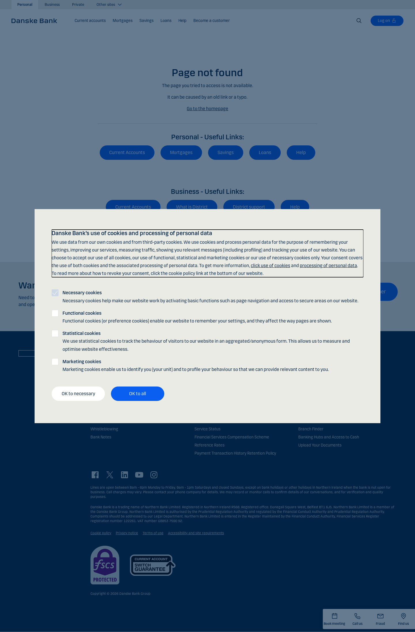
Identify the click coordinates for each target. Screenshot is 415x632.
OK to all (137, 393)
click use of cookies (270, 265)
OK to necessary (78, 393)
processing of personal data (328, 265)
